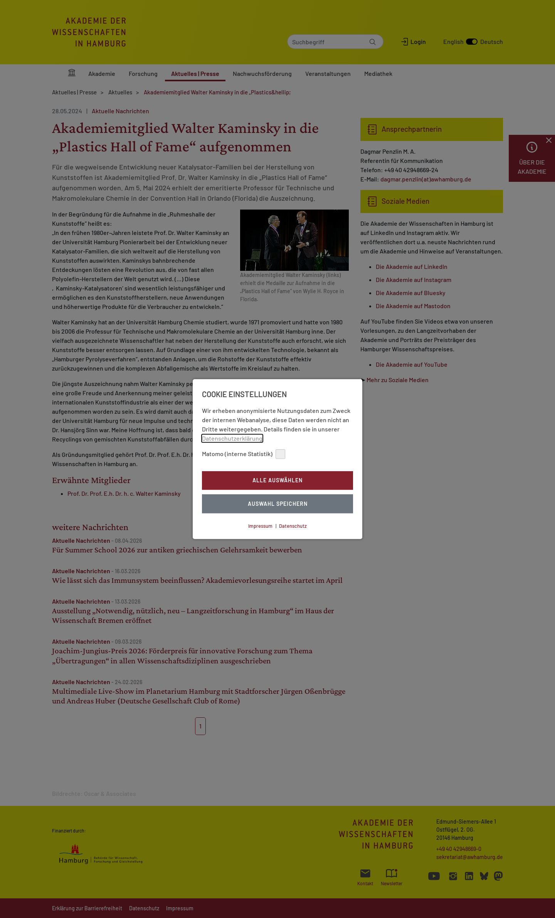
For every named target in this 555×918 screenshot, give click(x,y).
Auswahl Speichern (278, 503)
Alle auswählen (277, 480)
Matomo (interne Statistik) (243, 454)
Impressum (260, 526)
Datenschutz (293, 526)
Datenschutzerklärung (232, 438)
